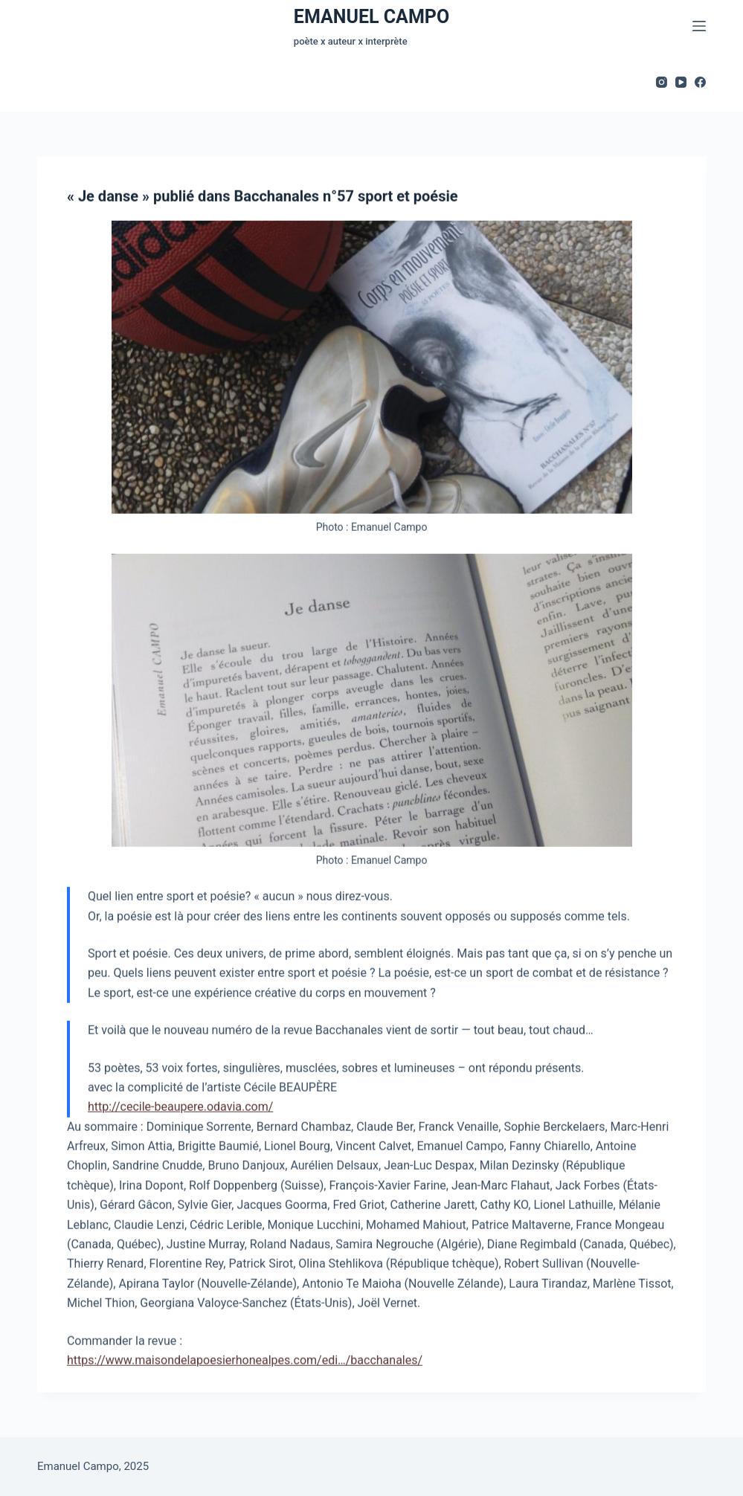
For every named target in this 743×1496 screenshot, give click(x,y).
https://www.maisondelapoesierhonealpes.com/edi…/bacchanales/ (244, 1361)
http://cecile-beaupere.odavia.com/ (180, 1107)
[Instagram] (661, 82)
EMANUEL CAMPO (371, 17)
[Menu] (699, 26)
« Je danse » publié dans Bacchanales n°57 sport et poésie (262, 197)
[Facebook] (700, 82)
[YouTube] (680, 82)
